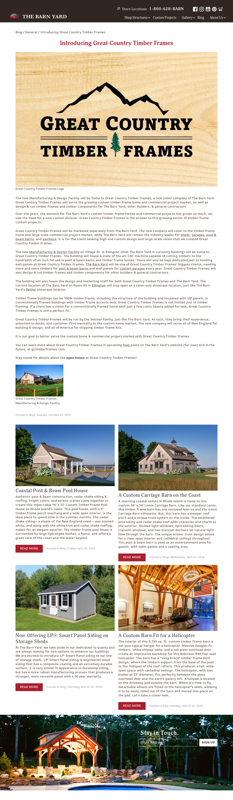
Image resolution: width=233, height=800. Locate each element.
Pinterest (214, 9)
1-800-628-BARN (166, 9)
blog (126, 345)
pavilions (49, 239)
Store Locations (134, 9)
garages (198, 235)
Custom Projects (164, 17)
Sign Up (208, 742)
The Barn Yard (97, 264)
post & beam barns (73, 268)
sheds (185, 235)
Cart (220, 9)
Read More (29, 548)
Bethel (31, 289)
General (31, 32)
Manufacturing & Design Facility (54, 252)
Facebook (195, 9)
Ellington (99, 285)
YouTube (208, 9)
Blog (201, 17)
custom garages (132, 268)
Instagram (201, 9)
